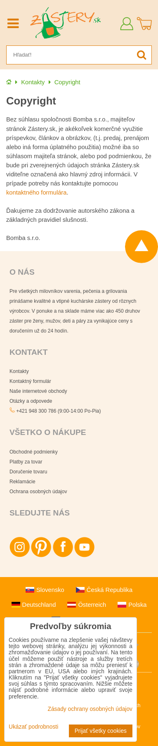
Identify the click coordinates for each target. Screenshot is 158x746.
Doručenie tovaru (28, 472)
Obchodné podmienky (33, 452)
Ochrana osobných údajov (38, 491)
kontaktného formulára (36, 192)
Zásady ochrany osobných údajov (89, 709)
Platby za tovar (25, 462)
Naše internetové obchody (38, 391)
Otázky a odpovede (30, 401)
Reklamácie (22, 482)
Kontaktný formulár (30, 381)
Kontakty (19, 371)
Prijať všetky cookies (101, 731)
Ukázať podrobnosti (33, 727)
